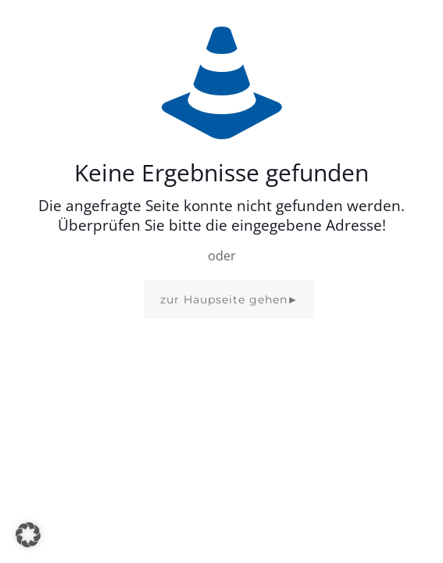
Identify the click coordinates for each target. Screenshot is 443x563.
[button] (28, 535)
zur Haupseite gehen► (229, 299)
